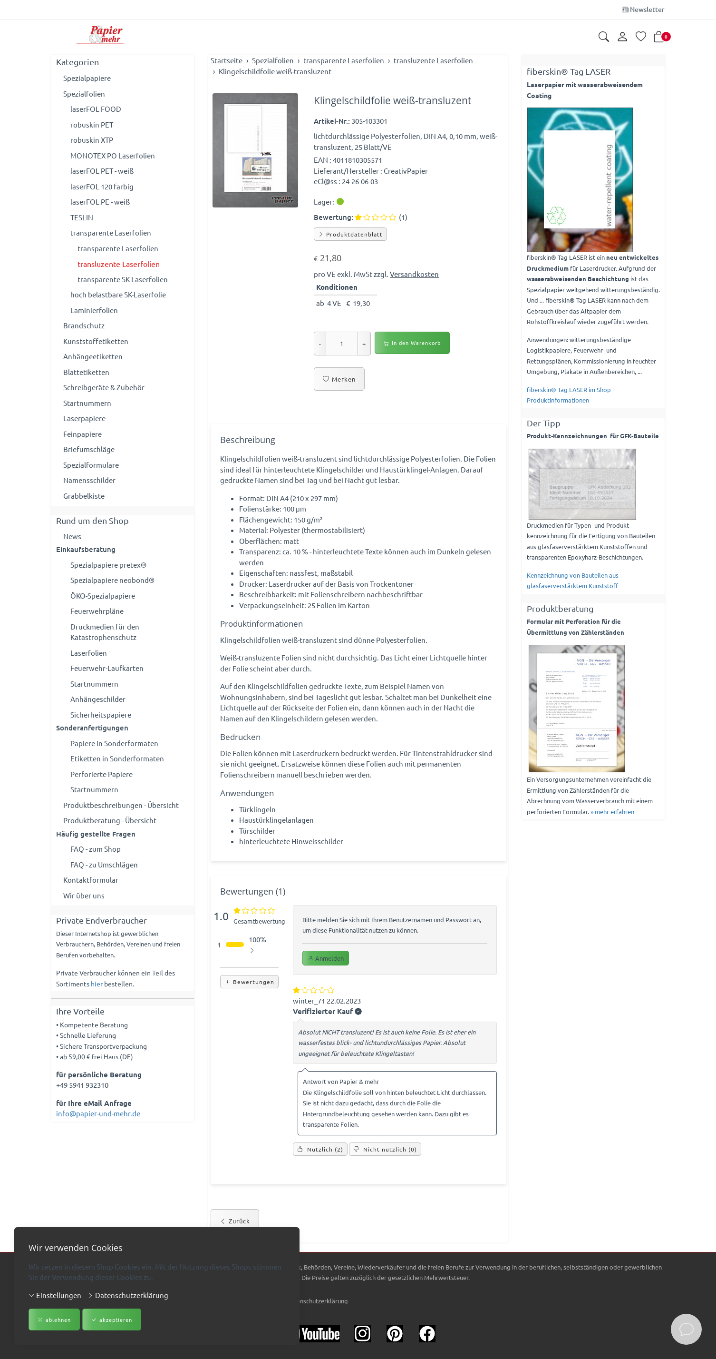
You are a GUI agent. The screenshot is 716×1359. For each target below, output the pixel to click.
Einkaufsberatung (86, 549)
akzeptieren (111, 1320)
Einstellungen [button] (55, 1295)
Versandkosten (414, 273)
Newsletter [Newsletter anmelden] (643, 9)
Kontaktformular (90, 879)
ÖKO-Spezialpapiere (102, 595)
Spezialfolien (84, 93)
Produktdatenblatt (350, 234)
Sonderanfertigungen (92, 727)
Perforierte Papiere (101, 773)
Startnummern (87, 402)
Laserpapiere (84, 418)
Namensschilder (89, 479)
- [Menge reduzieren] (320, 343)
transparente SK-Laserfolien (122, 279)
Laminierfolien (94, 310)
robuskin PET (91, 124)
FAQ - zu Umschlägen (104, 864)
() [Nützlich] (320, 1149)
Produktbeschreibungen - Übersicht (121, 804)
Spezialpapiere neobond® (112, 579)
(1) (381, 216)
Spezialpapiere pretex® (108, 564)
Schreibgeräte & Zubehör (104, 387)
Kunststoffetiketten (95, 340)
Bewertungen (249, 981)
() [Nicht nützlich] (385, 1149)
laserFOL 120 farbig (102, 186)
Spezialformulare (91, 464)
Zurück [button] (235, 1221)
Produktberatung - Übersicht (109, 820)
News (72, 536)
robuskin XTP (91, 139)
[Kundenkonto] (622, 37)
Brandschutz (84, 325)
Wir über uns (84, 895)
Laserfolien (88, 652)
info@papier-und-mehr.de (98, 1113)
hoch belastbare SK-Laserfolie (118, 294)
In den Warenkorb (412, 343)
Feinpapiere (82, 433)
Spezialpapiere (87, 77)
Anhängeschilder (98, 698)
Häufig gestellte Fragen (95, 833)
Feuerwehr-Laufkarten (107, 667)
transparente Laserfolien (110, 232)
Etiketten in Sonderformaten (117, 758)
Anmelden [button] (326, 958)
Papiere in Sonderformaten (114, 743)
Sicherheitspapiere (100, 714)
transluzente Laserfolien (118, 263)
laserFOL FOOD (95, 108)
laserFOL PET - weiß (102, 170)
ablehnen (54, 1320)
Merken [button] (339, 379)
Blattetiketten (86, 371)
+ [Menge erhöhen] (364, 343)
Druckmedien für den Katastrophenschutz (104, 632)
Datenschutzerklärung (127, 1295)
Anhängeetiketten (93, 356)
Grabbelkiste (84, 495)
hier (97, 983)
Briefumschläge (89, 448)
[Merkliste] (641, 37)
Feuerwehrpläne (97, 610)
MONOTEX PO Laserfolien (112, 155)
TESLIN (81, 217)
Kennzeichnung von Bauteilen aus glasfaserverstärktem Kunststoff (573, 580)
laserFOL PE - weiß (100, 201)
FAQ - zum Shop (95, 848)
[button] (604, 37)
